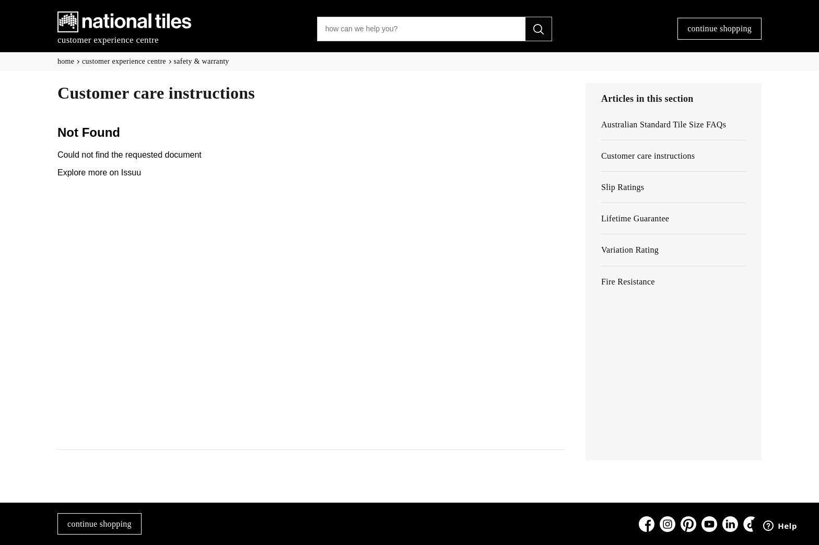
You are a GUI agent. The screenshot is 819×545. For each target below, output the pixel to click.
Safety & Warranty (201, 61)
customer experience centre (124, 61)
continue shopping (719, 28)
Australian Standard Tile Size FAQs (663, 124)
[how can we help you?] (421, 29)
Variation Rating (630, 249)
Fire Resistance (628, 281)
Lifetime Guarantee (635, 218)
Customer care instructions (648, 155)
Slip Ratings (622, 187)
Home (65, 61)
